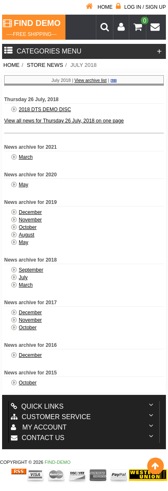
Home (99, 7)
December (30, 212)
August (26, 235)
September (31, 270)
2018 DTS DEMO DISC (45, 109)
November (30, 220)
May (23, 185)
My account (39, 427)
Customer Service (51, 416)
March (26, 157)
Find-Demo (57, 462)
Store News (45, 65)
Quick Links (37, 406)
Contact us (38, 437)
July (23, 277)
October (28, 227)
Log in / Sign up (141, 7)
